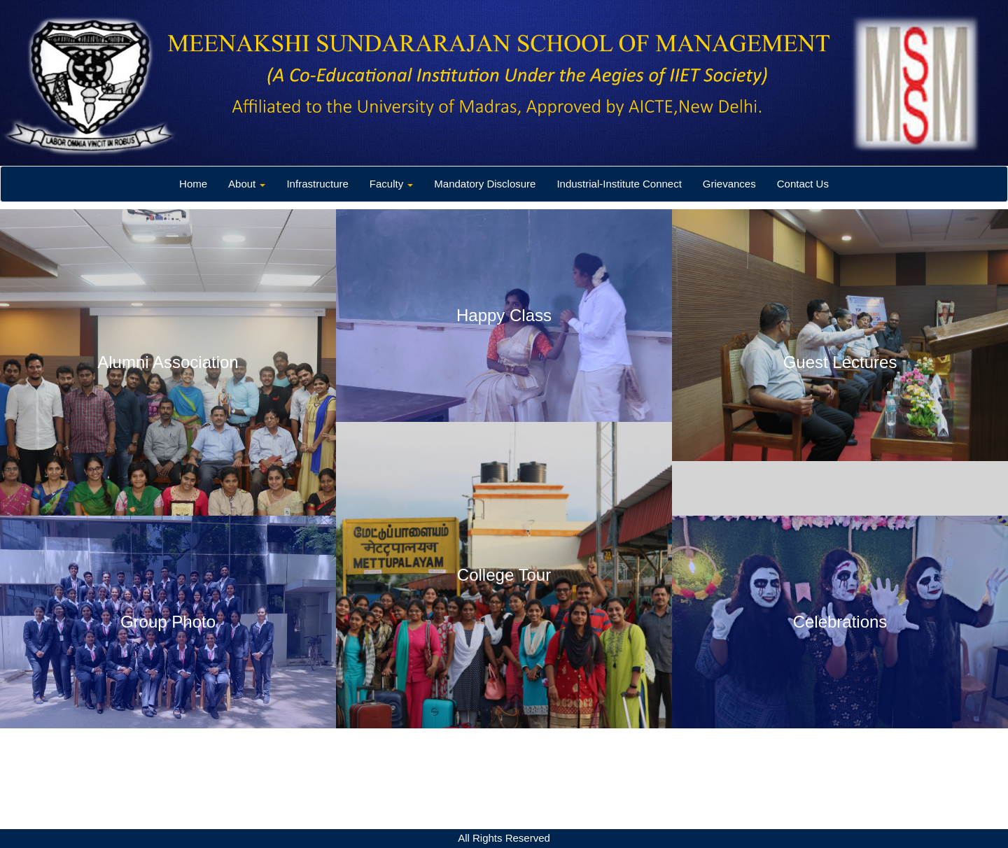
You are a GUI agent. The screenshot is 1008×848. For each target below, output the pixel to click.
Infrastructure (317, 184)
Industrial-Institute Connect (618, 184)
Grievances (729, 184)
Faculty (392, 184)
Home (193, 184)
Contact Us (803, 184)
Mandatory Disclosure (485, 184)
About (246, 184)
